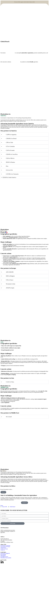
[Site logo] (11, 26)
